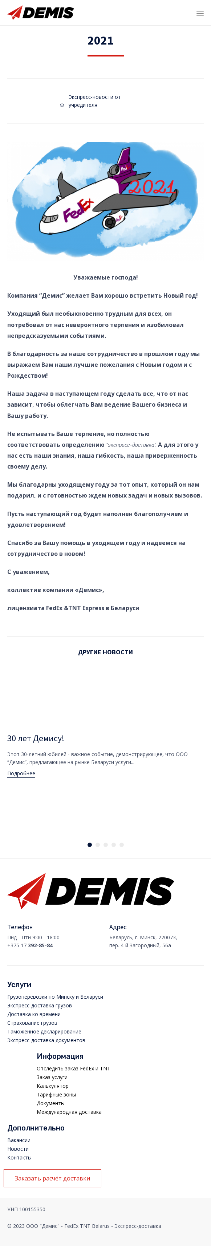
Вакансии (19, 1140)
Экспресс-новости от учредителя (95, 100)
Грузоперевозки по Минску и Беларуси (55, 996)
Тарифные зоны (56, 1094)
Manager (180, 1242)
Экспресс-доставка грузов (39, 1005)
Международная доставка (69, 1111)
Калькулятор (53, 1085)
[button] (21, 774)
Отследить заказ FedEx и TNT (73, 1068)
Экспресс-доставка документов (46, 1040)
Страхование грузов (32, 1022)
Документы (51, 1103)
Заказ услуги (52, 1077)
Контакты (19, 1157)
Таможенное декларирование (44, 1031)
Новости (18, 1148)
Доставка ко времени (34, 1014)
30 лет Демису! (35, 738)
